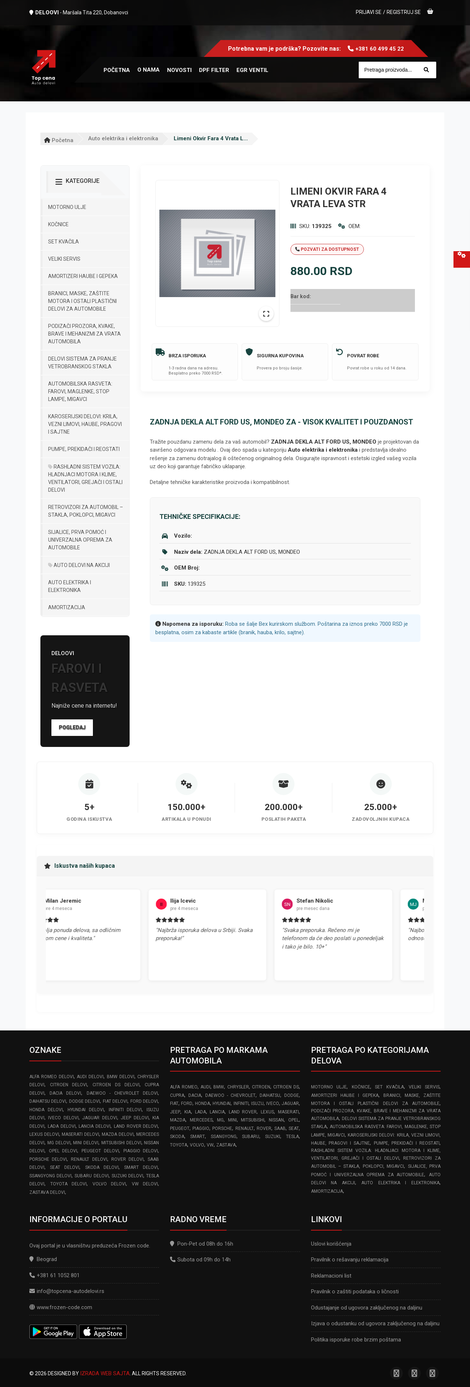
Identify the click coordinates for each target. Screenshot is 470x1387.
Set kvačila (63, 242)
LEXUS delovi (44, 1134)
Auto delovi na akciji (79, 565)
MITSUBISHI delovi (121, 1142)
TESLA (292, 1136)
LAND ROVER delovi (136, 1126)
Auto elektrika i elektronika (123, 138)
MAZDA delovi (118, 1134)
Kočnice (58, 224)
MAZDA (177, 1120)
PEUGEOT (179, 1128)
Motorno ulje (67, 207)
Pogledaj (72, 727)
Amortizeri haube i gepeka (83, 276)
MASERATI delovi (80, 1134)
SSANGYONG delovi (50, 1175)
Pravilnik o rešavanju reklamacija (349, 1259)
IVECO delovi (63, 1117)
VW (210, 1145)
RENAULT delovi (89, 1159)
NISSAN (276, 1120)
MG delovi (58, 1142)
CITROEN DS (286, 1087)
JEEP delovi (134, 1117)
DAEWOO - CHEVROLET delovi (122, 1093)
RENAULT (244, 1128)
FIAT (174, 1103)
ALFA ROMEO (183, 1087)
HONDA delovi (46, 1109)
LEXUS (267, 1112)
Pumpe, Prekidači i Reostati (84, 449)
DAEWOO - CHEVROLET (230, 1095)
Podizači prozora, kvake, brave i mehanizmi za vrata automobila (84, 333)
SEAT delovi (64, 1167)
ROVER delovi (127, 1159)
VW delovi (145, 1183)
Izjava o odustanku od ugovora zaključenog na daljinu (375, 1323)
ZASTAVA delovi (47, 1192)
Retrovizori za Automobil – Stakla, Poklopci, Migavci (85, 511)
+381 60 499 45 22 (379, 49)
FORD (186, 1103)
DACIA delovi (65, 1093)
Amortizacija (66, 607)
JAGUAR (290, 1103)
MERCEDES (201, 1120)
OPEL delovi (63, 1150)
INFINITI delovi (125, 1109)
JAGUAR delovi (99, 1117)
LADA (200, 1112)
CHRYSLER (238, 1087)
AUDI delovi (90, 1076)
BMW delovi (120, 1076)
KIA (187, 1112)
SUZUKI (272, 1136)
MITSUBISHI (252, 1120)
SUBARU (250, 1136)
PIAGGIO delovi (140, 1150)
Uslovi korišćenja (331, 1243)
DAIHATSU (270, 1095)
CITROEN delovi (68, 1084)
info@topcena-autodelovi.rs (70, 1291)
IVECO (272, 1103)
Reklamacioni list (331, 1275)
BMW (218, 1087)
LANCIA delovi (95, 1126)
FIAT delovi (115, 1101)
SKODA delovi (102, 1167)
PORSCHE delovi (48, 1159)
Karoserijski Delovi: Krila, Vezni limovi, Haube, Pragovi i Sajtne (85, 424)
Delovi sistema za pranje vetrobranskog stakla (82, 362)
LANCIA (217, 1112)
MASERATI (288, 1112)
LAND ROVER (243, 1112)
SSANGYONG (223, 1136)
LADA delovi (62, 1126)
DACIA (194, 1095)
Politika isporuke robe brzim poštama (356, 1339)
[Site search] (397, 70)
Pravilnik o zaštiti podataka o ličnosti (355, 1291)
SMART (197, 1136)
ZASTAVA (226, 1145)
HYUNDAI (222, 1103)
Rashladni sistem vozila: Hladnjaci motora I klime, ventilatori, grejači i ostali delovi (85, 478)
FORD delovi (144, 1101)
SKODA (177, 1136)
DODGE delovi (84, 1101)
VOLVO (197, 1145)
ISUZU (257, 1103)
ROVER (264, 1128)
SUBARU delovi (91, 1175)
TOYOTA (178, 1145)
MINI (232, 1120)
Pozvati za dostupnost (327, 249)
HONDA (202, 1103)
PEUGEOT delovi (100, 1150)
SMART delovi (141, 1167)
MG (220, 1120)
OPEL (293, 1120)
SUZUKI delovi (127, 1175)
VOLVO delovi (109, 1183)
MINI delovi (85, 1142)
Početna (58, 140)
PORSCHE (222, 1128)
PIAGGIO (200, 1128)
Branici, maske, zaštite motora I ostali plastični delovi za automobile (82, 301)
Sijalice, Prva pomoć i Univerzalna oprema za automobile (80, 539)
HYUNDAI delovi (86, 1109)
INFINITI (241, 1103)
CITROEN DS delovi (116, 1084)
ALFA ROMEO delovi (51, 1076)
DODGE (291, 1095)
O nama (148, 69)
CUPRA (177, 1095)
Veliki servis (64, 259)
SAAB (280, 1128)
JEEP (175, 1112)
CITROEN (261, 1087)
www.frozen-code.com (60, 1307)
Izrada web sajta (105, 1373)
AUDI (205, 1087)
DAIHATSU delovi (47, 1101)
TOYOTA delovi (68, 1183)
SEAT (294, 1128)
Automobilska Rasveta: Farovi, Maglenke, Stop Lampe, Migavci (80, 391)
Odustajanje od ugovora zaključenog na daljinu (366, 1307)
